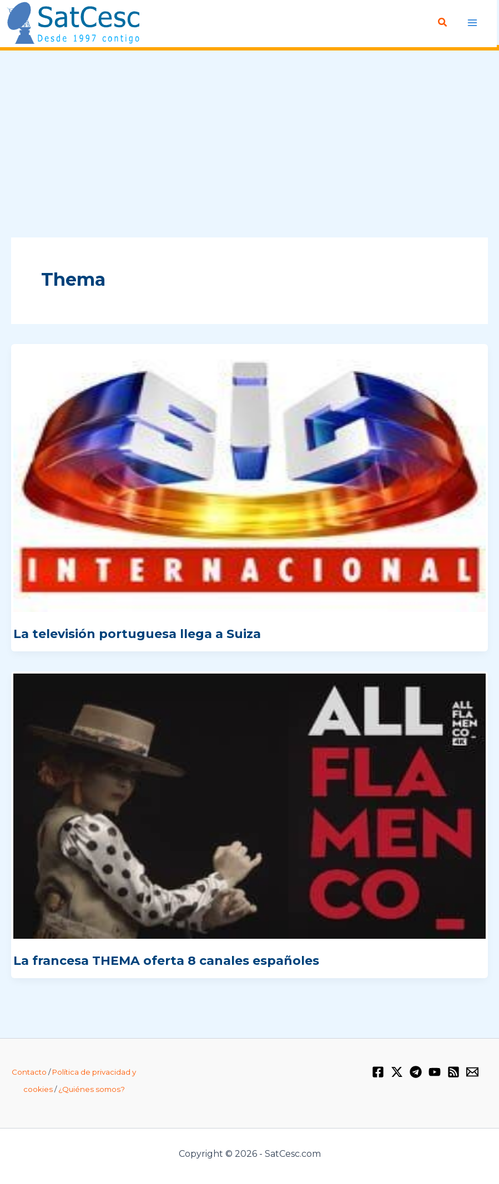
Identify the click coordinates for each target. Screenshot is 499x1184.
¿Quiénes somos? (91, 1089)
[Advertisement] (249, 144)
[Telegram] (416, 1072)
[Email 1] (472, 1072)
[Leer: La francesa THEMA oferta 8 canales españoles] (249, 806)
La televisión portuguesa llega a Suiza (137, 633)
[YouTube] (435, 1072)
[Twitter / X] (397, 1072)
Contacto (29, 1071)
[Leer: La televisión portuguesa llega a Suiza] (249, 479)
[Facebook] (378, 1072)
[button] (443, 23)
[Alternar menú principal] (473, 22)
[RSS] (453, 1072)
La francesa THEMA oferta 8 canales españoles (166, 960)
